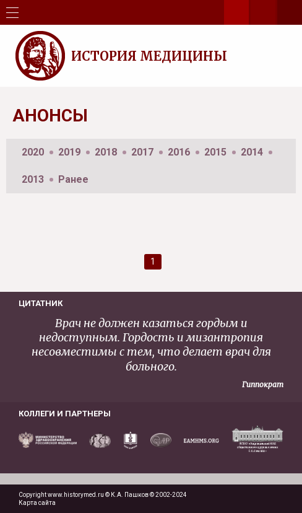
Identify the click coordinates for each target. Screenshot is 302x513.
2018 (106, 152)
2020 (33, 152)
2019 (69, 152)
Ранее (73, 179)
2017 (142, 152)
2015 (215, 152)
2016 (179, 152)
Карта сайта (37, 502)
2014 (252, 152)
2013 (33, 179)
